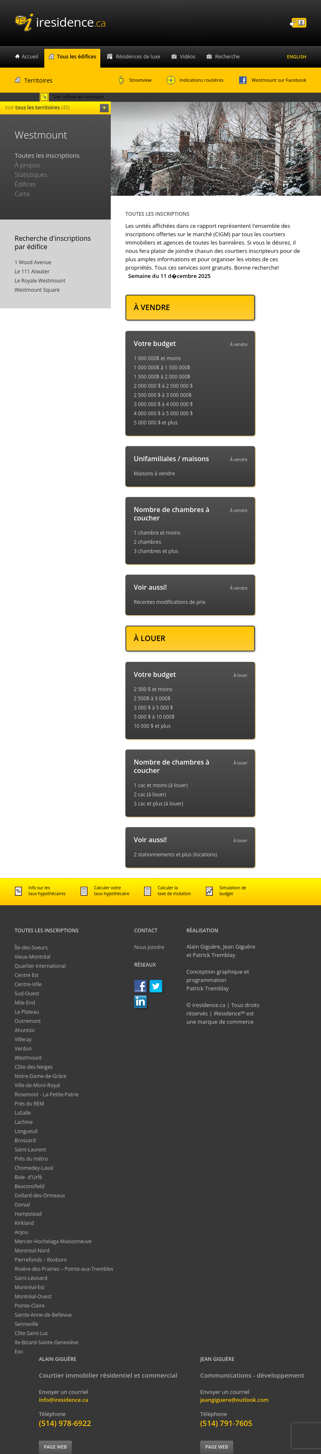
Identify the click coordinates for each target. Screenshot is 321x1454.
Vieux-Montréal (32, 956)
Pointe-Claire (30, 1305)
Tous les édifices (76, 56)
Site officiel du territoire (72, 96)
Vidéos (188, 56)
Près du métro (31, 1158)
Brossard (25, 1140)
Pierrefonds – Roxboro (41, 1259)
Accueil (30, 56)
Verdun (23, 1048)
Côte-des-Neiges (34, 1066)
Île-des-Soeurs (31, 947)
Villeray (23, 1039)
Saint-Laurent (30, 1149)
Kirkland (24, 1223)
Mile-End (25, 1002)
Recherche (227, 56)
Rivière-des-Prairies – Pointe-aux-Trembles (64, 1268)
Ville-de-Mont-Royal (37, 1085)
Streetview (135, 80)
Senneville (26, 1324)
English (296, 56)
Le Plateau (27, 1011)
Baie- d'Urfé (28, 1177)
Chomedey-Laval (34, 1167)
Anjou (21, 1232)
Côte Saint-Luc (31, 1333)
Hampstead (28, 1213)
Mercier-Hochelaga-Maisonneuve (53, 1241)
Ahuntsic (25, 1030)
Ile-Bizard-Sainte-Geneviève (47, 1342)
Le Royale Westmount (40, 280)
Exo (19, 1351)
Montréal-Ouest (33, 1296)
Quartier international (40, 965)
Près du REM (29, 1103)
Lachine (24, 1122)
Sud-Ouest (27, 993)
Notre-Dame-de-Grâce (40, 1076)
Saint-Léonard (31, 1278)
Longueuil (26, 1131)
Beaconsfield (29, 1186)
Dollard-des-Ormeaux (40, 1195)
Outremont (28, 1021)
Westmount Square (37, 289)
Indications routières (195, 80)
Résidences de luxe (138, 56)
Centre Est (26, 975)
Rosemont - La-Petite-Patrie (47, 1094)
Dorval (22, 1204)
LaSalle (23, 1112)
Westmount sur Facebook (272, 80)
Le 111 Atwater (32, 271)
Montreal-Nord (32, 1250)
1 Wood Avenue (33, 262)
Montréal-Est (30, 1287)
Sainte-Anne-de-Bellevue (43, 1314)
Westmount (28, 1057)
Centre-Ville (28, 984)
